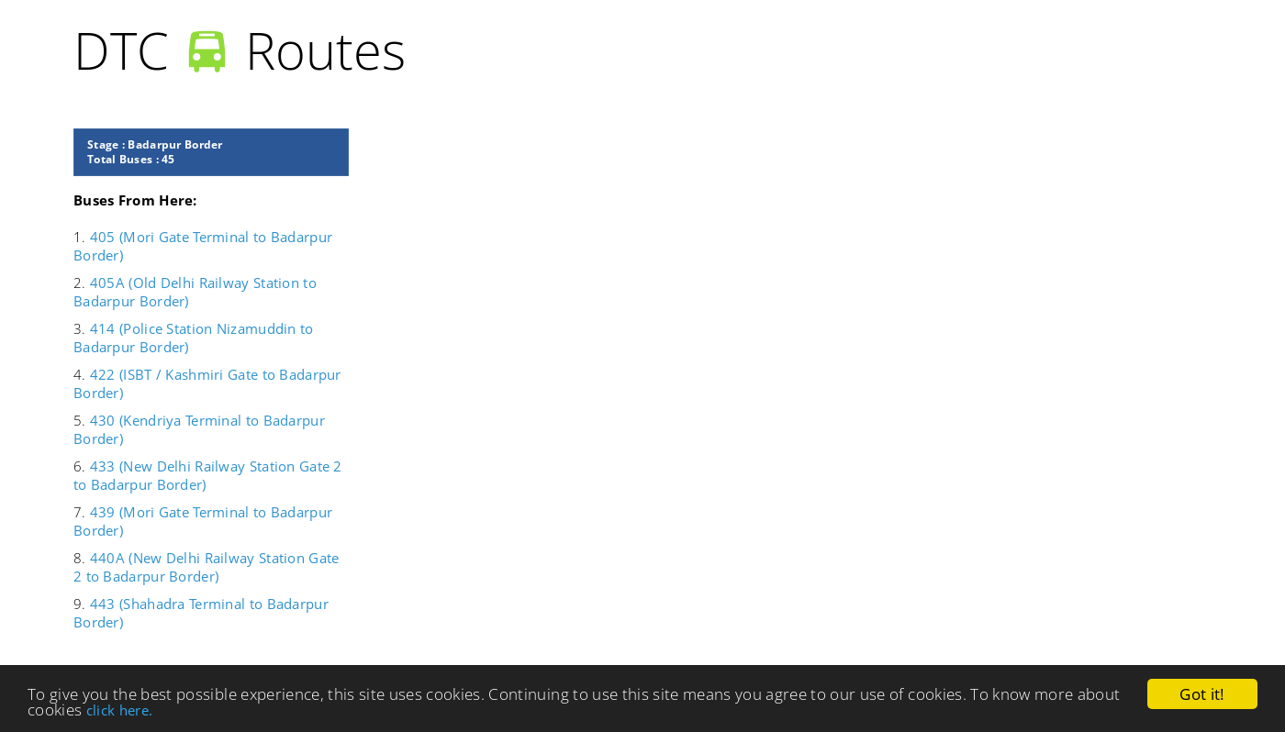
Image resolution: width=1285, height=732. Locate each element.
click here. (119, 710)
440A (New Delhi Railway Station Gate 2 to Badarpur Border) (206, 567)
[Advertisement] (835, 256)
